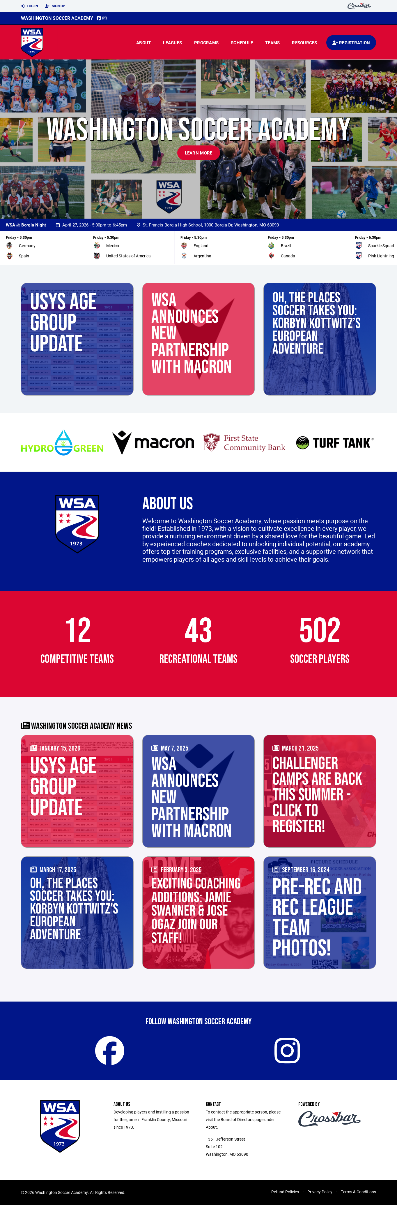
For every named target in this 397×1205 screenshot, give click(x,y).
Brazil (286, 245)
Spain (24, 256)
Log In (29, 6)
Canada (288, 256)
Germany (27, 245)
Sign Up (55, 6)
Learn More (198, 153)
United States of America (128, 256)
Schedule (242, 42)
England (201, 245)
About (143, 42)
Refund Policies (285, 1192)
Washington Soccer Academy (57, 18)
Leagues (172, 42)
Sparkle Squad (381, 245)
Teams (272, 42)
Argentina (202, 256)
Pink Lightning (381, 256)
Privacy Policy (319, 1192)
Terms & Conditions (358, 1192)
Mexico (112, 245)
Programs (206, 42)
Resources (304, 42)
